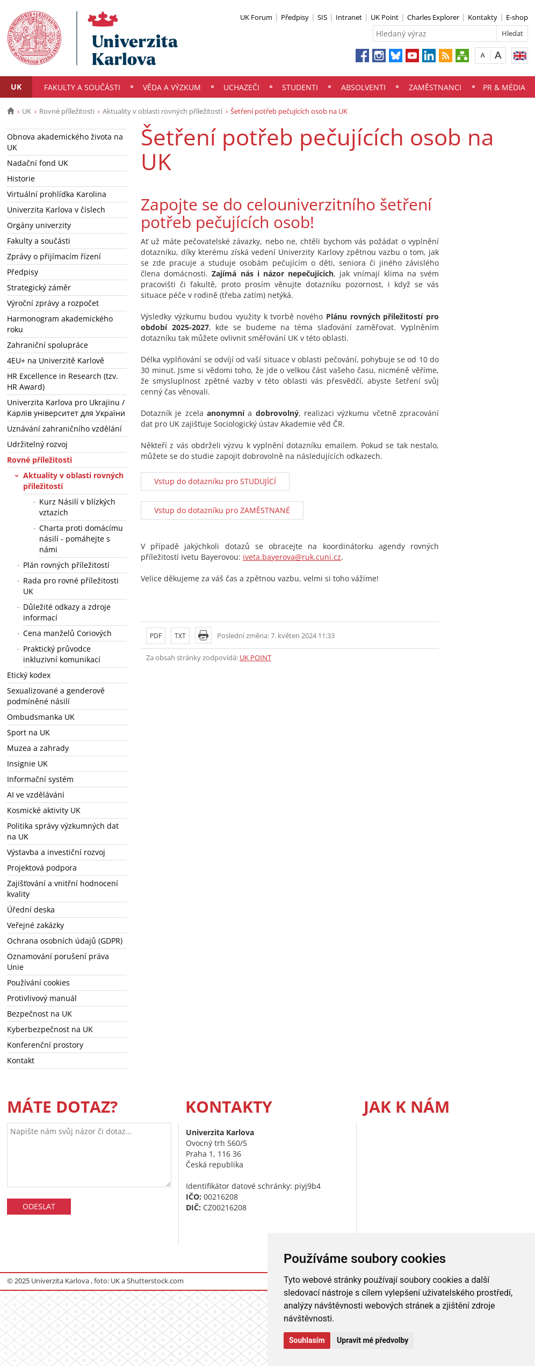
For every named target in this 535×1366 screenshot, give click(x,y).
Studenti (300, 87)
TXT (180, 635)
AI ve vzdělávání (35, 795)
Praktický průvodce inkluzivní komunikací (61, 654)
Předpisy (295, 17)
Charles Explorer (433, 17)
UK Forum (256, 17)
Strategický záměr (39, 287)
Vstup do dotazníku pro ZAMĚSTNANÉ (222, 510)
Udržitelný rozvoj (37, 444)
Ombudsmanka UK (41, 717)
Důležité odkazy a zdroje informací (67, 612)
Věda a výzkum (172, 87)
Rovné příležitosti (67, 111)
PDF (156, 635)
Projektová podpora (42, 868)
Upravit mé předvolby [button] (372, 1340)
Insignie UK (27, 763)
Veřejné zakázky (35, 925)
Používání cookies (38, 982)
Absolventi (363, 87)
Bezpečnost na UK (39, 1014)
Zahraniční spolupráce (47, 345)
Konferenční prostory (45, 1045)
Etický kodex (28, 675)
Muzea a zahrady (38, 748)
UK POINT (255, 657)
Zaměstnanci (435, 87)
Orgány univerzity (39, 225)
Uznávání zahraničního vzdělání (64, 428)
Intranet (349, 17)
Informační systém (40, 779)
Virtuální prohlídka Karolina (56, 194)
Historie (21, 178)
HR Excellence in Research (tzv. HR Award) (62, 381)
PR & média (504, 87)
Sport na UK (28, 732)
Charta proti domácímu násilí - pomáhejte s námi (81, 538)
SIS (322, 17)
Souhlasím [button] (307, 1340)
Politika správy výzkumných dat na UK (63, 831)
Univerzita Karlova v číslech (56, 209)
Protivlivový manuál (42, 998)
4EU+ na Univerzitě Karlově (55, 360)
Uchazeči (241, 87)
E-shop (517, 17)
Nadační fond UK (37, 163)
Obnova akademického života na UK (65, 142)
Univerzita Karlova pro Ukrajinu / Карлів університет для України (66, 407)
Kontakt (20, 1060)
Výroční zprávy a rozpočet (53, 303)
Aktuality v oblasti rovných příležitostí (162, 111)
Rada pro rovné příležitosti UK (71, 585)
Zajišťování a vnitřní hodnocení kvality (62, 888)
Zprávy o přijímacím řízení (54, 256)
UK (16, 87)
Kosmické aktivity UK (44, 810)
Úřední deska (31, 909)
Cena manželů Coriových (67, 633)
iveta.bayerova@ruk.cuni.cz (292, 557)
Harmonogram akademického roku (60, 323)
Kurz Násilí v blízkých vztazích (77, 506)
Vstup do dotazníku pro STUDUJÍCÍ (215, 481)
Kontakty (482, 17)
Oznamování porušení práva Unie (58, 961)
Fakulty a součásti (82, 87)
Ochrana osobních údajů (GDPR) (64, 941)
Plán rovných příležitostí (66, 565)
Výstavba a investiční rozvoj (56, 852)
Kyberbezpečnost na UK (50, 1029)
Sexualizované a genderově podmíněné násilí (56, 695)
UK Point (385, 17)
